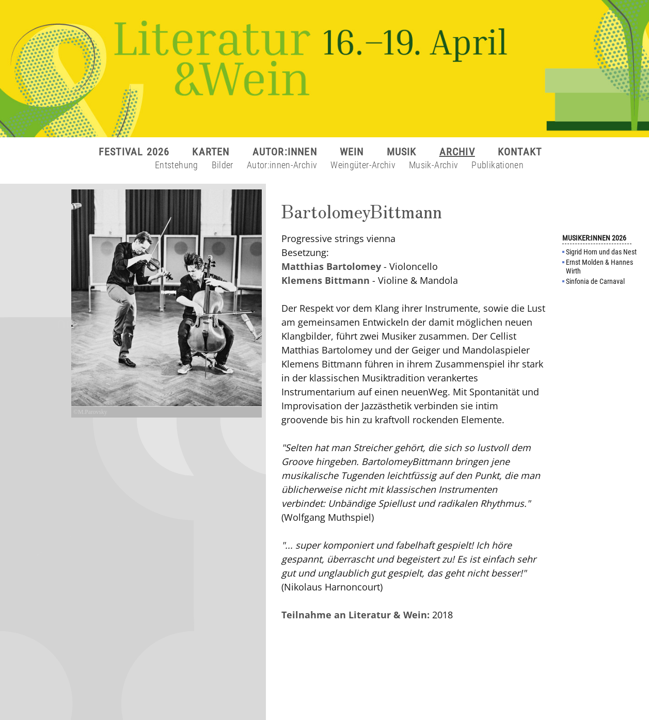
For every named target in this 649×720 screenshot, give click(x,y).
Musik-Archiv (433, 164)
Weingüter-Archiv (362, 164)
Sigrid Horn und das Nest (601, 252)
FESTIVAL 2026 (134, 152)
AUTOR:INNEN (284, 152)
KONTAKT (520, 152)
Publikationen (497, 164)
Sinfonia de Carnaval (595, 281)
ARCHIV (457, 152)
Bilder (222, 164)
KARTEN (210, 152)
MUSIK (402, 152)
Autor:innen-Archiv (282, 164)
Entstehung (176, 164)
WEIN (352, 152)
